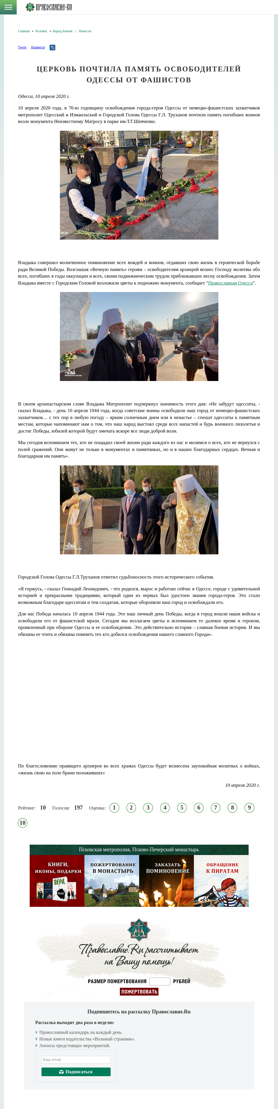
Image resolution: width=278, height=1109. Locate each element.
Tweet (22, 47)
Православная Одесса (230, 283)
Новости (85, 31)
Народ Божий (62, 31)
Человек (41, 31)
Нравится (38, 47)
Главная (24, 31)
